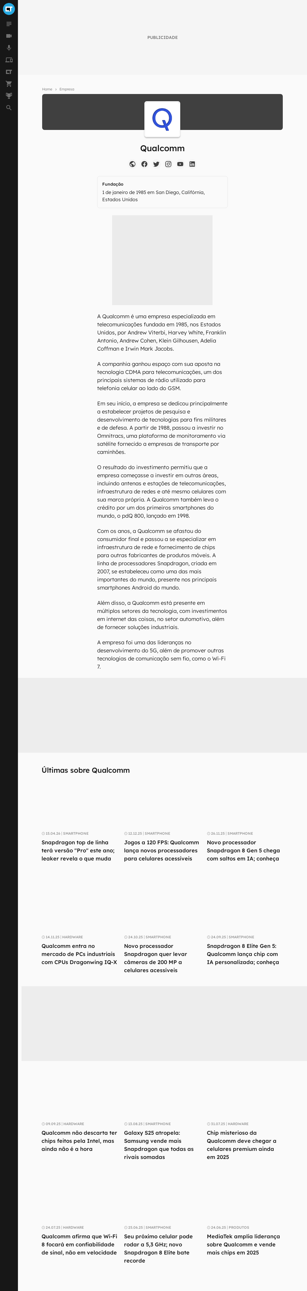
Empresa (66, 89)
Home (47, 89)
